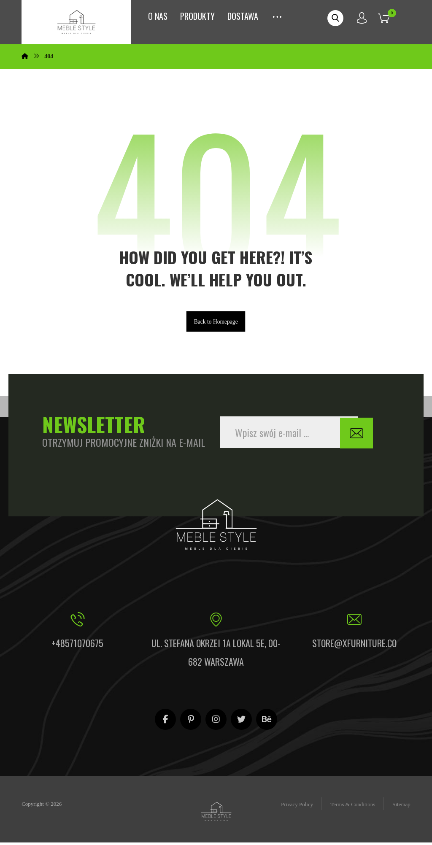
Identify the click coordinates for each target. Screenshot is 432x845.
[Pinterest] (190, 721)
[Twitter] (241, 721)
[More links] (277, 14)
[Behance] (266, 721)
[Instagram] (216, 721)
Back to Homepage (216, 323)
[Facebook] (165, 721)
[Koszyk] (390, 17)
